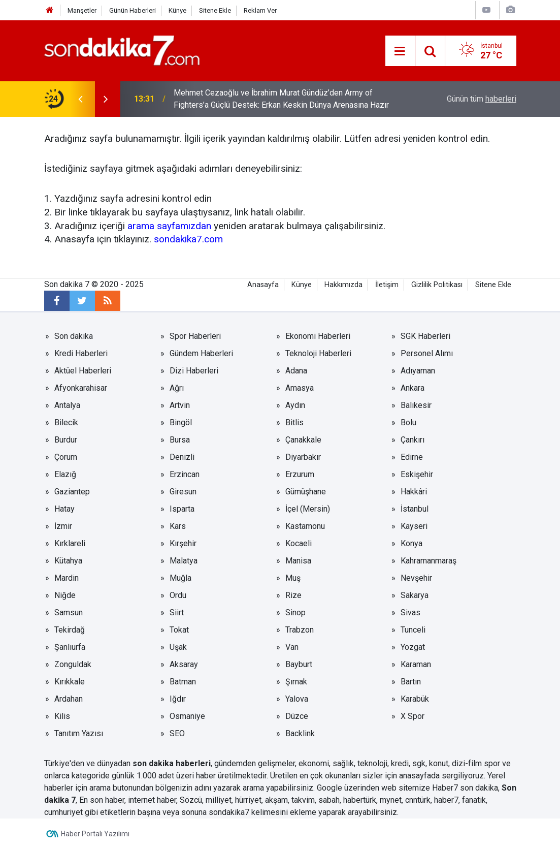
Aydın (295, 405)
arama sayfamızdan (169, 226)
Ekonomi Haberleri (317, 336)
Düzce (296, 716)
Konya (411, 543)
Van (292, 647)
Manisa (298, 560)
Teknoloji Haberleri (318, 353)
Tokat (179, 630)
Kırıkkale (69, 681)
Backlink (300, 733)
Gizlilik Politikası (437, 284)
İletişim (387, 284)
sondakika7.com (188, 239)
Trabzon (299, 630)
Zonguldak (72, 664)
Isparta (182, 509)
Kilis (62, 716)
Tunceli (413, 630)
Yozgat (413, 647)
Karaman (416, 664)
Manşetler (82, 10)
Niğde (65, 595)
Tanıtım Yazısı (78, 733)
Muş (293, 578)
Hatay (64, 509)
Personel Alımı (427, 353)
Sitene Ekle (215, 10)
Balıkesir (416, 405)
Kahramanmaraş (428, 560)
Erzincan (185, 474)
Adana (296, 370)
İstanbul (415, 509)
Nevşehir (416, 578)
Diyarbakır (303, 457)
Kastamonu (305, 526)
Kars (178, 526)
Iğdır (178, 699)
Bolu (408, 422)
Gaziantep (72, 491)
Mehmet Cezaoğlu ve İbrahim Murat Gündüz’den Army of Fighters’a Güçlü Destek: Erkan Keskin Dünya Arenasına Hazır (281, 99)
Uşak (178, 647)
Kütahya (68, 560)
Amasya (299, 388)
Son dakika (73, 336)
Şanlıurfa (69, 647)
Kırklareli (69, 543)
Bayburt (298, 664)
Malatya (183, 560)
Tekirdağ (69, 630)
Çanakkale (303, 440)
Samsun (68, 612)
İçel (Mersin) (307, 509)
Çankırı (412, 440)
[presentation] (80, 99)
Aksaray (184, 664)
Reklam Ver (260, 10)
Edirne (412, 457)
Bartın (411, 681)
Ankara (412, 388)
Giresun (183, 491)
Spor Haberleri (195, 336)
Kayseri (414, 526)
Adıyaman (418, 370)
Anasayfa (263, 284)
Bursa (180, 440)
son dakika (479, 788)
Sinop (295, 612)
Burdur (65, 440)
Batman (183, 681)
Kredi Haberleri (81, 353)
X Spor (412, 716)
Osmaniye (187, 716)
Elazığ (65, 474)
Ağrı (177, 388)
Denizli (182, 457)
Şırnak (296, 681)
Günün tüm (481, 99)
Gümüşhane (305, 491)
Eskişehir (417, 474)
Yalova (296, 699)
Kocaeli (298, 543)
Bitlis (294, 422)
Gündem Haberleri (201, 353)
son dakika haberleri (172, 763)
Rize (293, 595)
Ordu (178, 595)
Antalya (67, 405)
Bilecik (66, 422)
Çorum (65, 457)
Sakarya (415, 595)
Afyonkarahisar (80, 388)
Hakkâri (414, 491)
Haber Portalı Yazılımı (95, 834)
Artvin (180, 405)
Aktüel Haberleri (82, 370)
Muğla (180, 578)
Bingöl (181, 422)
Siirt (177, 612)
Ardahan (68, 699)
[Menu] (400, 51)
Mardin (66, 578)
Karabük (415, 699)
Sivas (410, 612)
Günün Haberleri (132, 10)
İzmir (63, 526)
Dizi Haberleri (194, 370)
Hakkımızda (343, 284)
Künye (177, 10)
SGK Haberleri (425, 336)
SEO (177, 733)
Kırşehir (183, 543)
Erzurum (299, 474)
